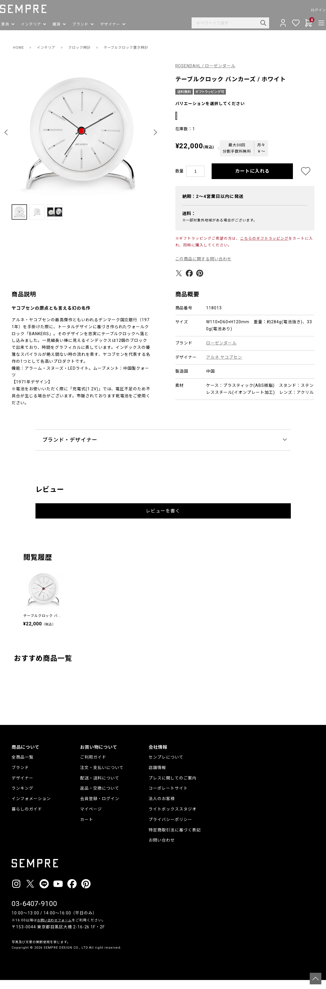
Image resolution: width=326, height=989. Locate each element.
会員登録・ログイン (99, 807)
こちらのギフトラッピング (264, 247)
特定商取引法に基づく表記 (175, 839)
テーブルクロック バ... (42, 625)
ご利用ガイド (93, 766)
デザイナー (22, 787)
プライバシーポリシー (170, 828)
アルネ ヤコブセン (224, 366)
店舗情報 (157, 776)
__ (13, 968)
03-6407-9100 (34, 913)
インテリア (49, 47)
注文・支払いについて (102, 776)
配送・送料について (99, 787)
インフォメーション (31, 807)
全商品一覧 (22, 766)
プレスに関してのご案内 (173, 787)
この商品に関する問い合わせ (203, 268)
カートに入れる (252, 180)
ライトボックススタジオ (173, 818)
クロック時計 (86, 47)
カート (86, 828)
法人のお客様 (162, 807)
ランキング (22, 797)
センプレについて (166, 766)
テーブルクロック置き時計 (138, 47)
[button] (7, 132)
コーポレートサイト (168, 797)
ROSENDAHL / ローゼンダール (205, 66)
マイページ (91, 818)
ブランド (20, 776)
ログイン (306, 10)
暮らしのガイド (27, 818)
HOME (19, 47)
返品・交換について (99, 797)
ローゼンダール (221, 352)
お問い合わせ (162, 849)
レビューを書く (163, 520)
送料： (189, 222)
